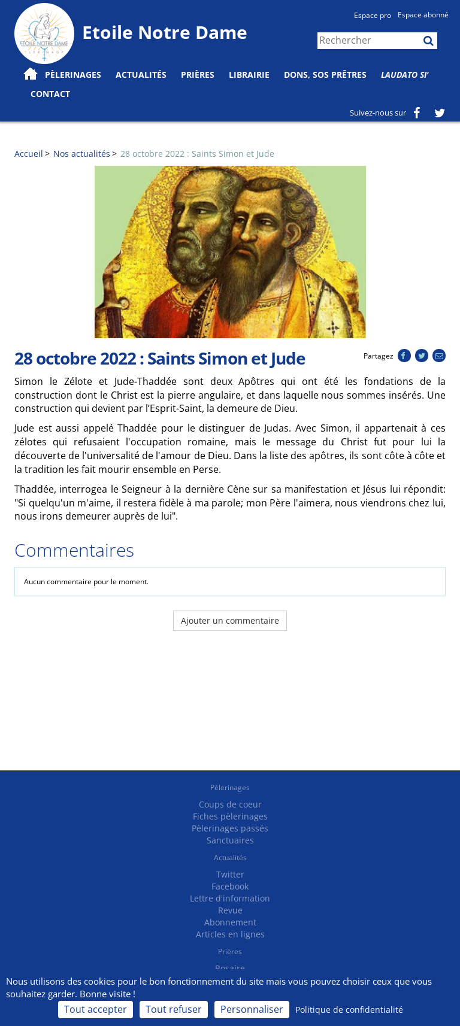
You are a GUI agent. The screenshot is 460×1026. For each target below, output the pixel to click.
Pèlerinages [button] (73, 74)
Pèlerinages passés (230, 828)
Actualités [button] (141, 74)
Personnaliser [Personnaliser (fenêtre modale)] (251, 1009)
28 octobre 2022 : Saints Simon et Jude (197, 153)
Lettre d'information (230, 898)
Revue (230, 910)
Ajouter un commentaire (230, 620)
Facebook (230, 886)
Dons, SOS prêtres (325, 74)
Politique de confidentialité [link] (349, 1009)
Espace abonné (423, 15)
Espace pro (372, 15)
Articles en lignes (230, 934)
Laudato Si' (405, 74)
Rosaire (230, 968)
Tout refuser (174, 1009)
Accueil (28, 153)
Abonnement (230, 922)
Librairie (249, 74)
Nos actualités (81, 153)
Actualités (230, 857)
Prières (197, 74)
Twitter (230, 874)
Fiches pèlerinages (230, 816)
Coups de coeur (230, 804)
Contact (50, 93)
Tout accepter (95, 1009)
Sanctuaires (230, 840)
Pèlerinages (230, 787)
